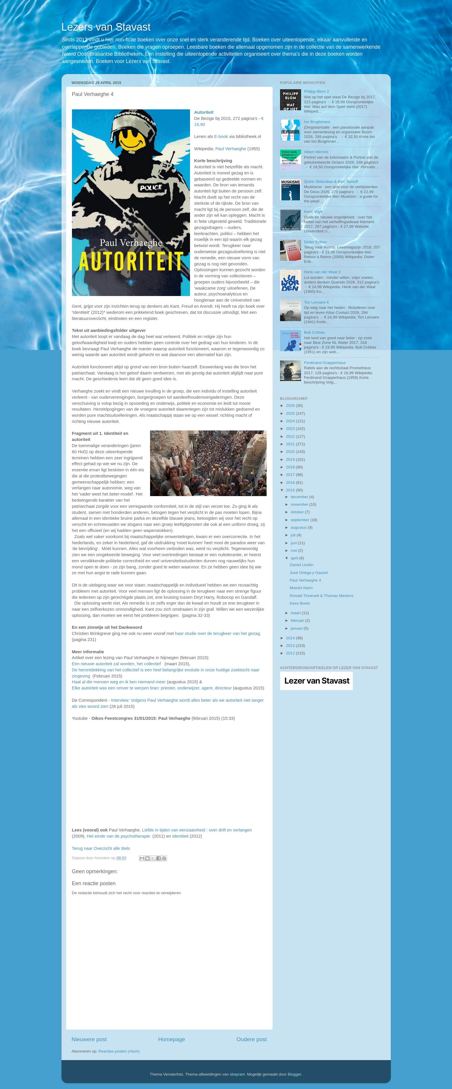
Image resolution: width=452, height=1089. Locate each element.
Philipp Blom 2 (316, 91)
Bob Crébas (314, 332)
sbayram (237, 1074)
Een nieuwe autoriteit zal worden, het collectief (116, 663)
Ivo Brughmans (317, 122)
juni (294, 543)
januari (297, 628)
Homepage (171, 1039)
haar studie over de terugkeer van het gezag (217, 633)
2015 (291, 490)
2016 (291, 482)
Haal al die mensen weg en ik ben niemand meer (119, 682)
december (300, 497)
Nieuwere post (89, 1039)
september (301, 520)
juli (294, 535)
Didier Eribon (315, 242)
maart (296, 613)
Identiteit (180, 836)
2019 (291, 459)
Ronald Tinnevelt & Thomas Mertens (321, 595)
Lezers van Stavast (106, 27)
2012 (291, 653)
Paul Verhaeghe (230, 148)
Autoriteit (203, 112)
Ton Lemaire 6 (316, 302)
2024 (291, 421)
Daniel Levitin (301, 565)
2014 (291, 638)
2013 (291, 645)
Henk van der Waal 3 (322, 272)
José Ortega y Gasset (309, 572)
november (300, 504)
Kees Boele (300, 603)
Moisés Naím (301, 588)
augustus (299, 527)
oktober (298, 512)
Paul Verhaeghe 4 (305, 580)
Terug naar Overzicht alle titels (101, 848)
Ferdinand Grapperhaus (325, 362)
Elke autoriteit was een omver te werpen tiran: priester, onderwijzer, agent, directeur (152, 688)
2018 (291, 467)
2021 (291, 444)
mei (294, 550)
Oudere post (252, 1039)
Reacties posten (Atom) (119, 1051)
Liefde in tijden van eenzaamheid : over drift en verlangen (197, 830)
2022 (291, 436)
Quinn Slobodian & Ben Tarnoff (331, 181)
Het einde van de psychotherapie (118, 836)
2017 (291, 474)
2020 (291, 451)
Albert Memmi (316, 152)
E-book (221, 136)
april (295, 558)
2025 (291, 413)
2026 (291, 405)
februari (298, 620)
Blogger (294, 1074)
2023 (291, 428)
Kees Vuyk (313, 211)
